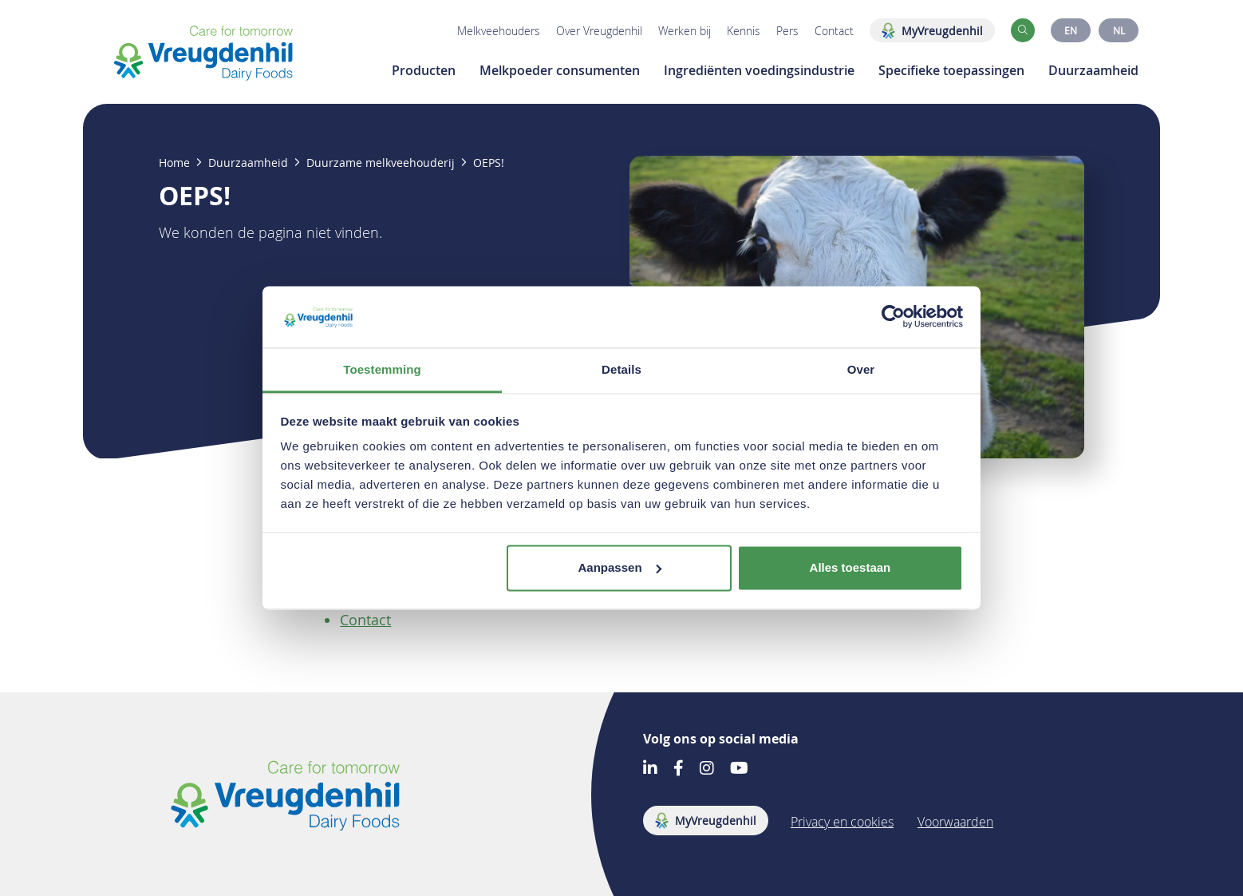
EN (1070, 30)
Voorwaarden (955, 822)
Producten (424, 70)
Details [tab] (621, 369)
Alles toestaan (850, 567)
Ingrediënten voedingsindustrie (759, 70)
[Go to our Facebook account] (678, 769)
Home (174, 163)
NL (1119, 30)
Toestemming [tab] (382, 369)
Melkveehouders (498, 30)
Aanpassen (619, 567)
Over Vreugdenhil (599, 30)
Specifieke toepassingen (951, 70)
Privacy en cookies (842, 822)
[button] (1023, 30)
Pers (787, 30)
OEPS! (488, 163)
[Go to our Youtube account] (739, 769)
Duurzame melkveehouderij (380, 163)
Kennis (743, 30)
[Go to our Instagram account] (707, 769)
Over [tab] (861, 369)
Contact (834, 30)
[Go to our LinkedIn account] (650, 769)
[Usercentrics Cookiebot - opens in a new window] (893, 317)
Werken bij (684, 30)
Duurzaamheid (1093, 70)
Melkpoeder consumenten (559, 70)
